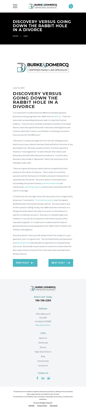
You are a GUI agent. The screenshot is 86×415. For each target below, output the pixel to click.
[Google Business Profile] (48, 378)
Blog (43, 356)
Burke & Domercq (22, 242)
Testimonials (43, 361)
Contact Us (43, 365)
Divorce (43, 347)
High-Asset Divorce (43, 351)
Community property (44, 200)
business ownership (50, 183)
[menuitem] (31, 405)
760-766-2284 (43, 300)
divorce (58, 116)
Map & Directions (43, 325)
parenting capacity (33, 187)
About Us (43, 338)
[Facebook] (37, 378)
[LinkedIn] (43, 378)
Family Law (43, 342)
